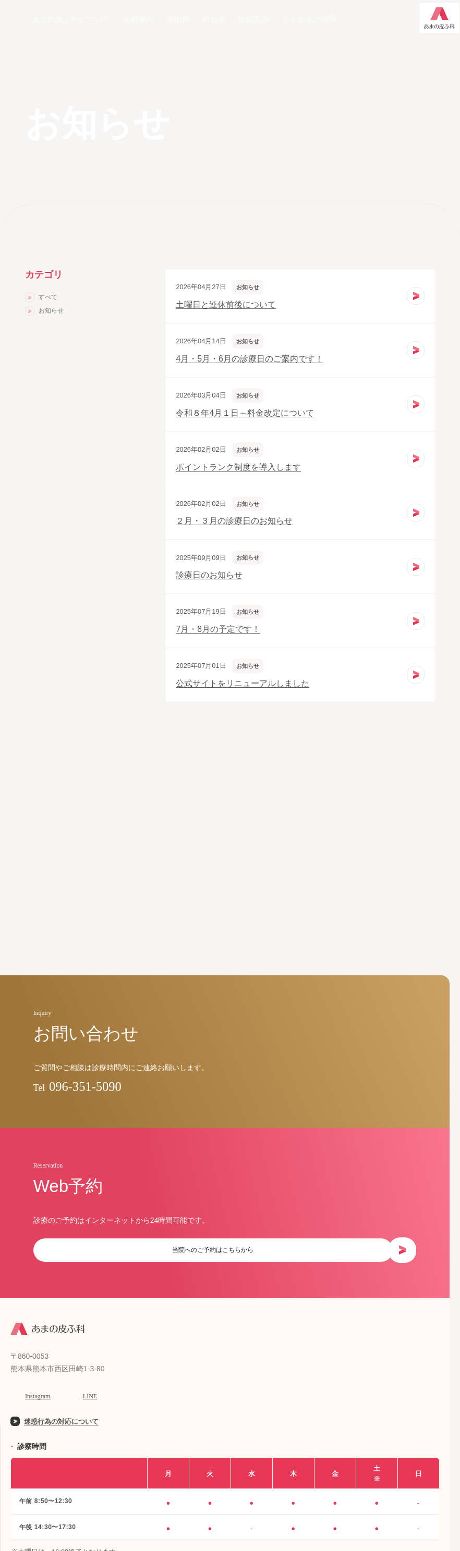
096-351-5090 (108, 1092)
